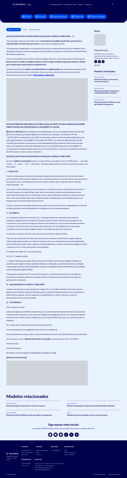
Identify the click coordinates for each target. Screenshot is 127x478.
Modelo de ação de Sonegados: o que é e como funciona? (87, 415)
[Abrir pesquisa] (112, 4)
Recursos (41, 16)
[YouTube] (55, 435)
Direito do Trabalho (96, 16)
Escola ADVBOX (55, 450)
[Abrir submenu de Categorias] (92, 4)
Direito (26, 16)
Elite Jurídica (24, 454)
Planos (38, 452)
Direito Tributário (14, 30)
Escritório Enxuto (26, 450)
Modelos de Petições (70, 452)
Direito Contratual (58, 16)
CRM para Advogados (42, 450)
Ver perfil (97, 65)
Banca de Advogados (27, 452)
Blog (65, 450)
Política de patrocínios (114, 474)
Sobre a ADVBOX (69, 454)
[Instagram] (99, 61)
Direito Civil (77, 16)
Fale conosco (25, 465)
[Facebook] (95, 61)
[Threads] (77, 435)
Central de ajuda (26, 463)
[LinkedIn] (103, 61)
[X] (71, 435)
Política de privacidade (99, 474)
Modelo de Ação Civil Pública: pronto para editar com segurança (107, 103)
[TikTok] (66, 435)
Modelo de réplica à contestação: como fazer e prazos (106, 80)
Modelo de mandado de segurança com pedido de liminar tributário (106, 92)
